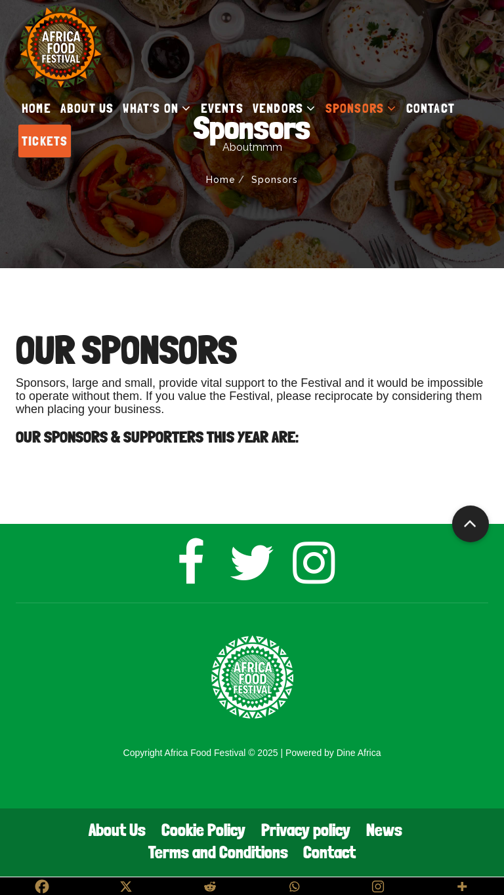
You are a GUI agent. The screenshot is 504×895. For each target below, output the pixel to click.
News (384, 829)
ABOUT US (87, 108)
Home (221, 179)
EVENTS (222, 108)
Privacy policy (305, 829)
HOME (36, 108)
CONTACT (430, 108)
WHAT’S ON (157, 108)
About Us (117, 829)
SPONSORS (361, 108)
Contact (329, 852)
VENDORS (284, 108)
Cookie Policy (203, 829)
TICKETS (45, 141)
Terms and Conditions (218, 852)
